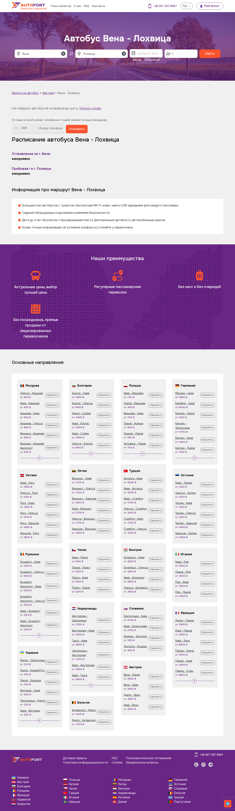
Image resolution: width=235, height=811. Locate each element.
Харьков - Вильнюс (84, 529)
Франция (23, 795)
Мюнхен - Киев (184, 393)
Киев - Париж (183, 630)
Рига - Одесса (29, 513)
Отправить (77, 129)
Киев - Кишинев (29, 403)
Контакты (98, 6)
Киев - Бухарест (30, 611)
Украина (23, 777)
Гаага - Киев (79, 640)
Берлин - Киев (184, 438)
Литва (122, 784)
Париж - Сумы (184, 671)
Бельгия (179, 793)
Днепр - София (81, 413)
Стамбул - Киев (133, 518)
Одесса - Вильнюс (83, 518)
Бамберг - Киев (185, 403)
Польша (74, 780)
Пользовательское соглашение (148, 758)
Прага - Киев (80, 577)
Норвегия (23, 799)
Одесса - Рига (29, 493)
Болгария (23, 786)
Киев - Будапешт (134, 577)
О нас (77, 6)
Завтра (137, 59)
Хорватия (23, 804)
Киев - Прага (80, 557)
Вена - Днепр (132, 674)
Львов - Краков (133, 423)
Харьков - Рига (29, 533)
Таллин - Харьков (186, 523)
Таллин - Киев (183, 503)
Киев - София (80, 433)
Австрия (48, 93)
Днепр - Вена (132, 695)
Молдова (124, 780)
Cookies (117, 762)
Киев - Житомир (30, 710)
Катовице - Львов (135, 443)
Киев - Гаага (79, 675)
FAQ (86, 6)
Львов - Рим (183, 572)
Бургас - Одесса (82, 403)
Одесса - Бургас (82, 443)
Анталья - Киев (133, 478)
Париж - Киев (183, 661)
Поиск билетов (61, 6)
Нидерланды (127, 793)
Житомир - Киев (30, 690)
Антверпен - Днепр (84, 710)
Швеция (74, 802)
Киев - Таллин (183, 483)
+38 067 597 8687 (165, 6)
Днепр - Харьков (30, 680)
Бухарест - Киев (30, 562)
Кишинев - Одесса (31, 423)
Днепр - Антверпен (84, 720)
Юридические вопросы (142, 762)
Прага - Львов (81, 587)
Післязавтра (152, 59)
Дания (122, 802)
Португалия (182, 802)
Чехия (73, 788)
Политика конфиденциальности (85, 762)
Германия (180, 780)
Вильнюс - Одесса (83, 488)
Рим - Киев (182, 582)
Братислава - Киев (135, 616)
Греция (179, 797)
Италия (74, 797)
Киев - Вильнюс (82, 508)
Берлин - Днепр (185, 413)
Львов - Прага (81, 567)
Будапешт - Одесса (136, 567)
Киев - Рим (182, 562)
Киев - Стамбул (133, 498)
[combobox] (20, 128)
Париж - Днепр (184, 650)
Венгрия (124, 788)
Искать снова (90, 108)
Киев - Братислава (135, 626)
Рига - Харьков (29, 523)
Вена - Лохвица (68, 93)
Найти (209, 54)
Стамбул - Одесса (135, 529)
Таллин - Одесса (185, 513)
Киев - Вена (131, 705)
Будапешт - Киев (134, 557)
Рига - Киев (27, 503)
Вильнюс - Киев (82, 478)
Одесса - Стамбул (135, 508)
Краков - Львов (133, 433)
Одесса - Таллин (185, 493)
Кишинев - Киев (29, 413)
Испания (124, 797)
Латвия (74, 784)
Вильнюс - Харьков (84, 498)
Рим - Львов (183, 592)
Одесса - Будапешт (136, 587)
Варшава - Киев (133, 413)
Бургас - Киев (80, 393)
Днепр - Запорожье (32, 660)
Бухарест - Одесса (32, 572)
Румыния (23, 791)
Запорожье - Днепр (32, 700)
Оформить (52, 395)
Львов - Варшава (134, 403)
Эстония (180, 784)
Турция (74, 793)
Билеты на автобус (25, 93)
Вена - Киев (131, 685)
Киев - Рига (27, 483)
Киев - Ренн (182, 640)
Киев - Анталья (133, 488)
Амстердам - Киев (83, 630)
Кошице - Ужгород (135, 636)
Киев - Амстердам (83, 665)
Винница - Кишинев (32, 433)
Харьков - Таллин (186, 533)
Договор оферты (75, 758)
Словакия (180, 788)
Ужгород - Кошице (135, 646)
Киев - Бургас (80, 423)
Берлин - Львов (185, 448)
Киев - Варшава (133, 393)
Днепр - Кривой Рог (32, 670)
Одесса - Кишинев (31, 393)
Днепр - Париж (184, 620)
